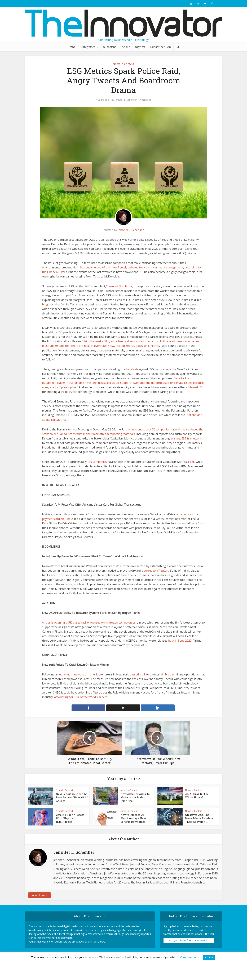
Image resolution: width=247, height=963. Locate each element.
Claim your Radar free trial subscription (188, 940)
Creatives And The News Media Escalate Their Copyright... (199, 818)
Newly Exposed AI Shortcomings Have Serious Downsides (133, 818)
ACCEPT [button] (209, 957)
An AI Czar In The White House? (197, 795)
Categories (88, 47)
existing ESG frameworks (186, 438)
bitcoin (169, 674)
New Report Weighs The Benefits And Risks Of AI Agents (72, 797)
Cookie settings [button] (189, 957)
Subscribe (109, 47)
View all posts (39, 895)
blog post (48, 304)
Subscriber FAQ (160, 47)
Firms (191, 462)
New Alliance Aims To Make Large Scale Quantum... (135, 797)
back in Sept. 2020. (180, 640)
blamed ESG (196, 387)
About (126, 47)
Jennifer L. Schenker (126, 99)
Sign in (140, 47)
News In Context (123, 64)
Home (71, 47)
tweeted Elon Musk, (120, 286)
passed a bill (137, 674)
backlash (132, 369)
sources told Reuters (155, 570)
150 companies (97, 462)
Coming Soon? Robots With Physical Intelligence (70, 818)
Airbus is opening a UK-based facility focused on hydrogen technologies (88, 622)
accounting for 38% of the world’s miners (80, 697)
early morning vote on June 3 (78, 674)
